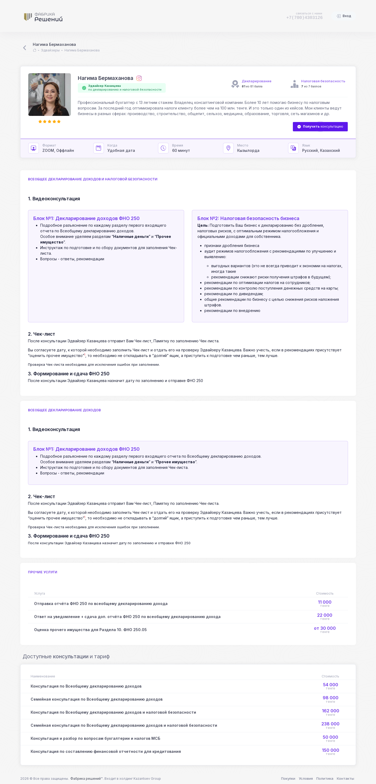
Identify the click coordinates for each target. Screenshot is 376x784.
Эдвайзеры (50, 50)
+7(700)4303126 (304, 17)
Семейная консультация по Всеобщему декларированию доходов (97, 699)
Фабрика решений (85, 779)
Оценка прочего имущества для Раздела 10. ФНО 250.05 (90, 629)
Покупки (288, 778)
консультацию (320, 126)
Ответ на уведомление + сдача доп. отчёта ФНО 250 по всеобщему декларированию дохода (127, 616)
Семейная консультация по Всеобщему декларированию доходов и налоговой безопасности (124, 725)
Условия (306, 778)
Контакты (345, 778)
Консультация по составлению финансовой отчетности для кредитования (106, 751)
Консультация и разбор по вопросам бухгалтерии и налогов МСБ (95, 738)
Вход (343, 16)
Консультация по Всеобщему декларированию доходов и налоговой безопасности (113, 712)
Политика (324, 778)
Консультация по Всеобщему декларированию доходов (86, 686)
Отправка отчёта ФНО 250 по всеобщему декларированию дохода (101, 603)
